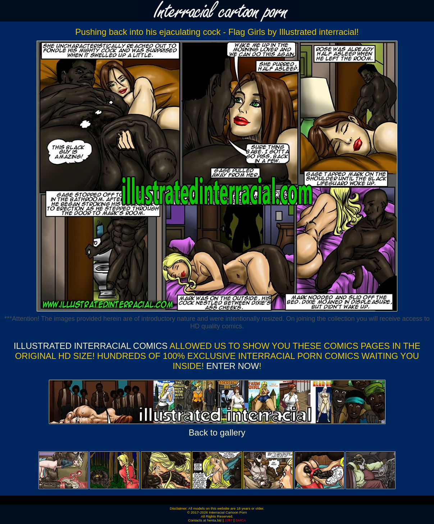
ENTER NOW (231, 366)
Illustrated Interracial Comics (91, 346)
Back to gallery (217, 432)
